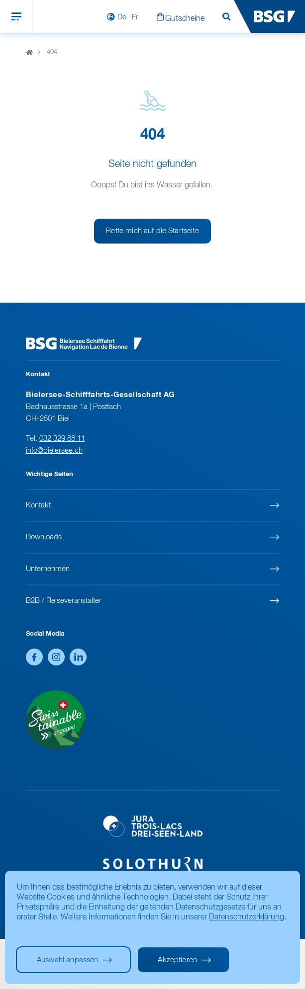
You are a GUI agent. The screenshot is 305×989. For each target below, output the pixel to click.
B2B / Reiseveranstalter (64, 600)
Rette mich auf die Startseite (152, 231)
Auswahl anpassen (67, 960)
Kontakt (38, 505)
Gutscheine (184, 19)
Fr (135, 17)
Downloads (44, 537)
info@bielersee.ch (54, 450)
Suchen (226, 17)
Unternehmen (48, 569)
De (121, 17)
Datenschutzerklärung (246, 917)
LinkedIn (78, 657)
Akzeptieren (177, 960)
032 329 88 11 (62, 438)
